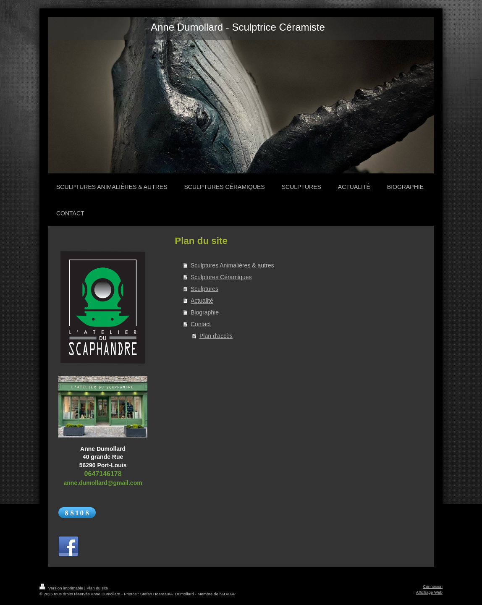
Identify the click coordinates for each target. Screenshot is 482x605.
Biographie (205, 312)
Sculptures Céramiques (221, 277)
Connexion (433, 586)
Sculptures (204, 288)
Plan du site (97, 588)
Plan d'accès (216, 336)
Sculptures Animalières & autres (232, 265)
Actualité (202, 300)
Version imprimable (61, 588)
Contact (201, 324)
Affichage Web (429, 592)
